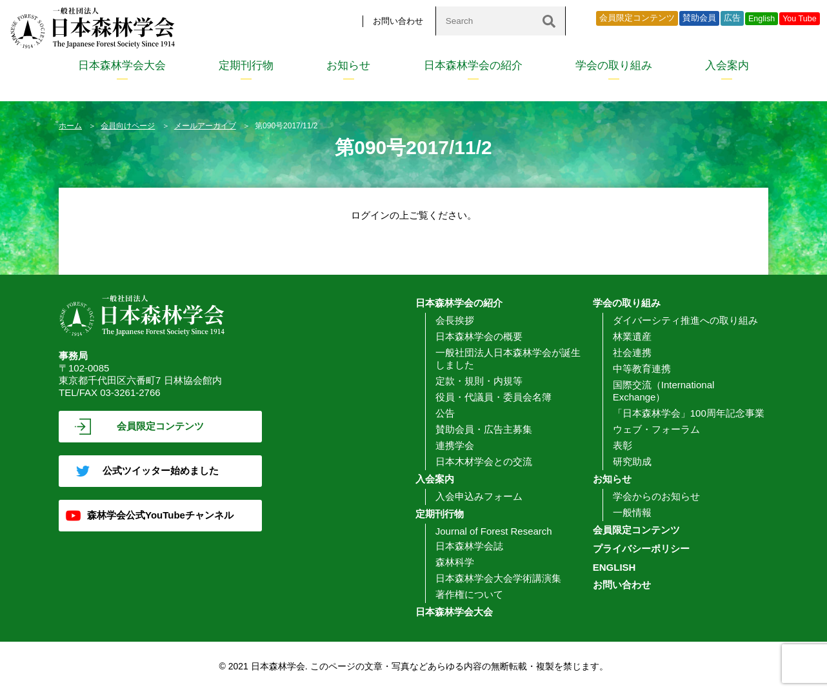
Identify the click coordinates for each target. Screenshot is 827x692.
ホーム (70, 125)
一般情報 (632, 512)
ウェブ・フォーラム (656, 429)
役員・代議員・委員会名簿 (493, 396)
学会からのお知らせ (656, 496)
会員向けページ (128, 125)
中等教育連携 (642, 368)
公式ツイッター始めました (161, 470)
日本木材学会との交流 (483, 461)
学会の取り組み (613, 65)
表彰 (622, 445)
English (761, 18)
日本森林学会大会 (122, 65)
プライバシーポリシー (641, 548)
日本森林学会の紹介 (473, 65)
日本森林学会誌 (469, 545)
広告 (732, 18)
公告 (445, 413)
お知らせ (348, 65)
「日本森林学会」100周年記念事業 (688, 413)
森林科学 (454, 562)
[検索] (549, 20)
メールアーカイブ (205, 125)
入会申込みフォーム (479, 496)
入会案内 (727, 65)
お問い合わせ (398, 21)
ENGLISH (614, 567)
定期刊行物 (246, 65)
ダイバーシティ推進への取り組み (685, 320)
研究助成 (632, 461)
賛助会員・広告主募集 (483, 429)
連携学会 (454, 445)
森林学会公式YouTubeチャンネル (160, 514)
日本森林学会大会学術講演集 (498, 578)
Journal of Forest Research (493, 531)
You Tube (799, 18)
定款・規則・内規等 (479, 380)
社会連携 (632, 352)
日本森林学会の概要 (479, 336)
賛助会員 (699, 18)
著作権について (469, 594)
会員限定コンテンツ (637, 18)
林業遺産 (632, 336)
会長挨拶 (454, 320)
